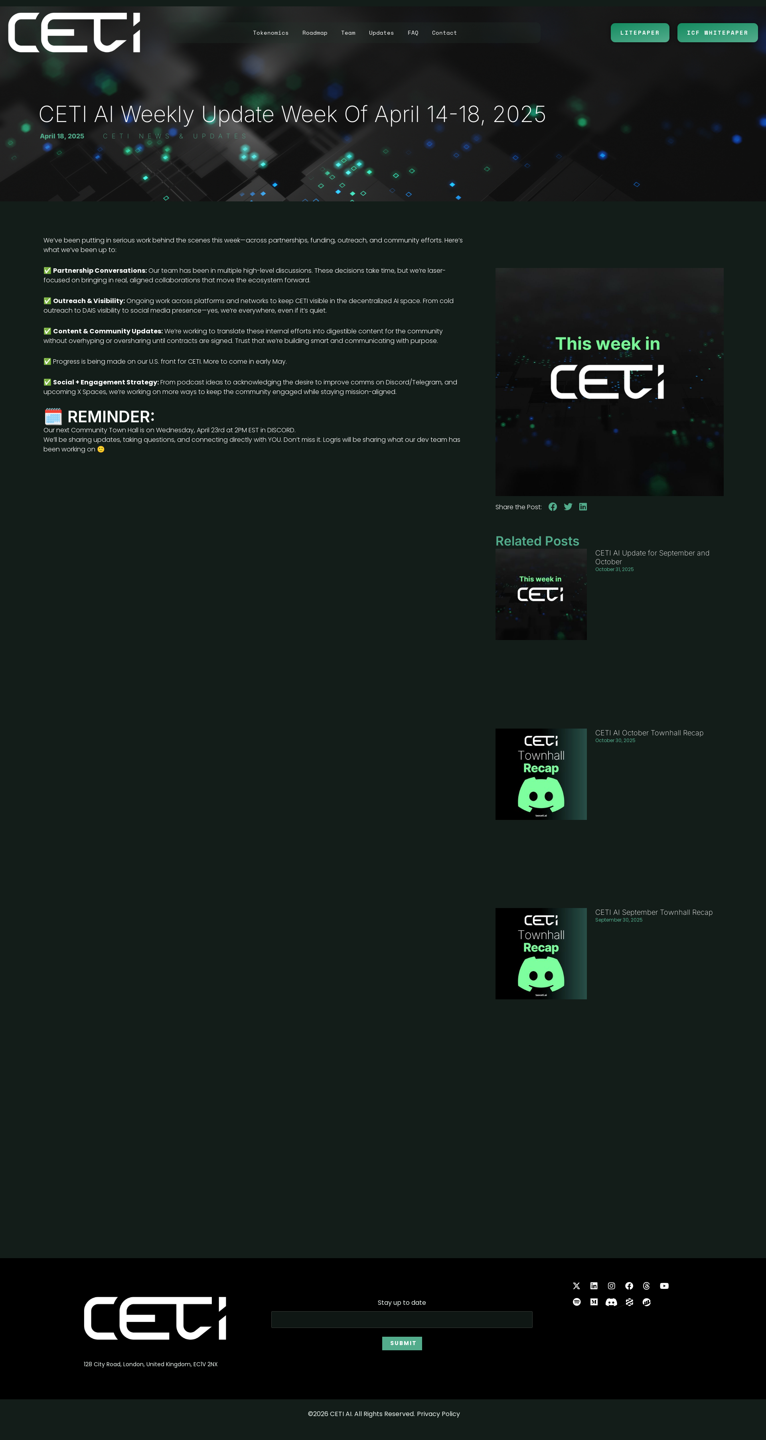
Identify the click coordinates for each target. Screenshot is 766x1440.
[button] (553, 507)
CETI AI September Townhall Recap (654, 912)
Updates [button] (381, 32)
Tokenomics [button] (271, 32)
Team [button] (348, 32)
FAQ (413, 32)
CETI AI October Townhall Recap (649, 733)
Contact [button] (444, 32)
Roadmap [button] (315, 32)
